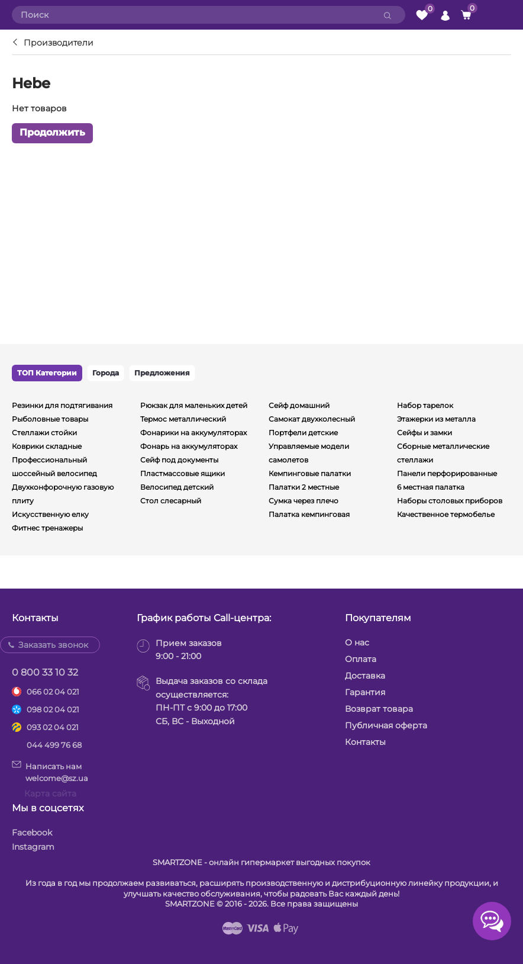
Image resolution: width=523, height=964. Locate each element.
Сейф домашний (299, 405)
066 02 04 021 (53, 691)
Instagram (33, 846)
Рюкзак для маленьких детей (193, 405)
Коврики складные (47, 446)
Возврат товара (379, 708)
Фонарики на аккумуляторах (193, 432)
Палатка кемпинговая (309, 514)
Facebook (32, 832)
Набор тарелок (425, 405)
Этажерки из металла (436, 418)
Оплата (360, 659)
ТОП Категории (47, 372)
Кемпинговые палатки (310, 473)
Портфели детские (303, 432)
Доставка (365, 675)
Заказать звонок (53, 645)
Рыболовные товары (50, 418)
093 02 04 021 (53, 727)
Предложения (162, 372)
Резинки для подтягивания (62, 405)
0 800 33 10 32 (45, 672)
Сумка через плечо (303, 500)
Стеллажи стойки (44, 432)
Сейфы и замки (424, 432)
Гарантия (365, 692)
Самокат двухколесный (312, 418)
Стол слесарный (170, 500)
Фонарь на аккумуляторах (188, 446)
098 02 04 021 (53, 709)
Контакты (365, 742)
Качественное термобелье (446, 514)
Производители (58, 42)
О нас (357, 642)
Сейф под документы (179, 459)
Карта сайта (50, 793)
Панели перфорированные (447, 473)
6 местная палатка (430, 487)
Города (105, 372)
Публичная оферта (386, 725)
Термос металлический (183, 418)
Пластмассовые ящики (182, 473)
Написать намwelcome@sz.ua (50, 771)
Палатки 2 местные (304, 487)
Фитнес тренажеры (47, 527)
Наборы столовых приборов (449, 500)
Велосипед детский (177, 487)
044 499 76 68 (54, 745)
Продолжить (52, 133)
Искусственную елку (50, 514)
